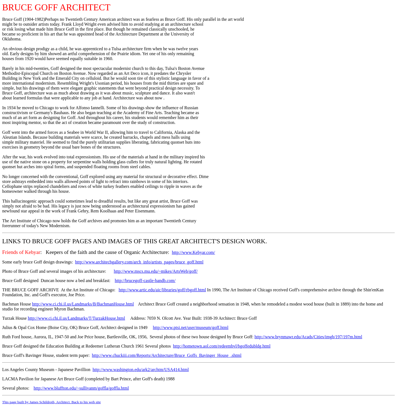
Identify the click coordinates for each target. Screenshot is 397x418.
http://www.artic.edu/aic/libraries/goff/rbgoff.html (162, 289)
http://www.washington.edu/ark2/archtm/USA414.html (141, 369)
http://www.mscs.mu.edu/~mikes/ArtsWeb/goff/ (156, 271)
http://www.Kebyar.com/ (193, 252)
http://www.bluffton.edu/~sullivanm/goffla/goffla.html (81, 388)
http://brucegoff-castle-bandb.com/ (145, 280)
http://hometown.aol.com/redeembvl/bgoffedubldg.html (221, 346)
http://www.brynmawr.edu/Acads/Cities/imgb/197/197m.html (308, 336)
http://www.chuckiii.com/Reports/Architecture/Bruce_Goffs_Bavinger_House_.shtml (166, 355)
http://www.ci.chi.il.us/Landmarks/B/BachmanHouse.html (83, 304)
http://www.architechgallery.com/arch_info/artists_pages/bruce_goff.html (139, 262)
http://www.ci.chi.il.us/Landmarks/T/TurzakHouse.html (76, 318)
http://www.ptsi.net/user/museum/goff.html (190, 327)
